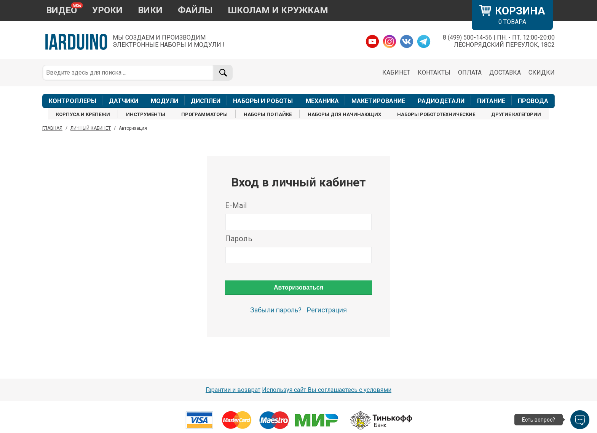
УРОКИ (107, 10)
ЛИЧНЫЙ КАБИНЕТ (90, 128)
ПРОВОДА (533, 101)
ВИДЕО (61, 10)
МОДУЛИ (164, 101)
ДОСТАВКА (505, 72)
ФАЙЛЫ (195, 10)
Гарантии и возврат (233, 389)
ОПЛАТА (470, 72)
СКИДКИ (541, 72)
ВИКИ (150, 10)
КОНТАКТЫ (434, 72)
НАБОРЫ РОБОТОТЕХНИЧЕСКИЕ (436, 114)
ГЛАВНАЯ (52, 128)
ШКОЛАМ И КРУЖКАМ (278, 10)
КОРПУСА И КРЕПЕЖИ (83, 114)
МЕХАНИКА (322, 101)
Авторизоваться (298, 287)
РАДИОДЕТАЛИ (441, 101)
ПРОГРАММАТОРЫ (204, 114)
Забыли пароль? (276, 310)
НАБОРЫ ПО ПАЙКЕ (268, 114)
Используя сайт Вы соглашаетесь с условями (326, 389)
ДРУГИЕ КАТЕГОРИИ (516, 114)
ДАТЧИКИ (123, 101)
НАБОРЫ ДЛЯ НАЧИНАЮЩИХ (344, 114)
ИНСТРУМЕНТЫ (145, 114)
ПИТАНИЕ (491, 101)
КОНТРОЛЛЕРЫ (72, 101)
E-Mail (236, 205)
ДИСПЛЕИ (205, 101)
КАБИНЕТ (396, 72)
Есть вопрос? (538, 420)
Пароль (238, 238)
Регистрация (327, 310)
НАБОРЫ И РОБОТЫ (263, 101)
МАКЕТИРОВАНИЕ (378, 101)
